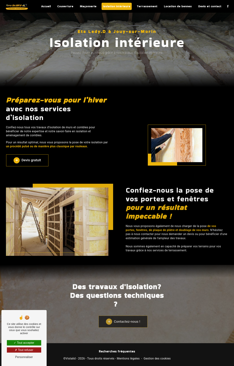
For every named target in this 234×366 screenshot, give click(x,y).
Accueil (46, 6)
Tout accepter (24, 342)
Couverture (65, 6)
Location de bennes (178, 6)
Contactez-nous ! (133, 325)
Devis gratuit (27, 160)
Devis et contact (209, 6)
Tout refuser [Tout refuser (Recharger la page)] (24, 350)
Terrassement (147, 6)
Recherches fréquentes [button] (117, 351)
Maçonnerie (88, 6)
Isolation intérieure (116, 6)
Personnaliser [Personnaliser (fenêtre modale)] (24, 357)
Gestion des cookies (157, 358)
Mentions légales (128, 358)
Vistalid (71, 358)
